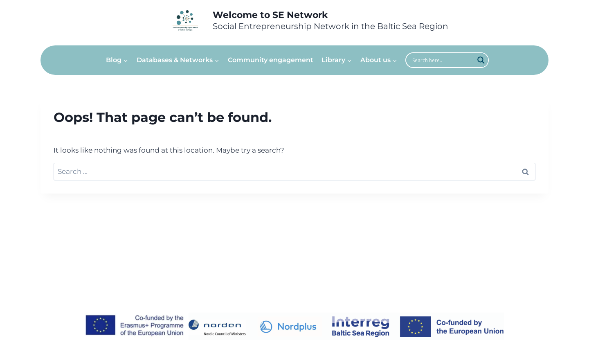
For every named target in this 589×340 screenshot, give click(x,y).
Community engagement (270, 60)
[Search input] (442, 60)
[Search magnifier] (481, 60)
